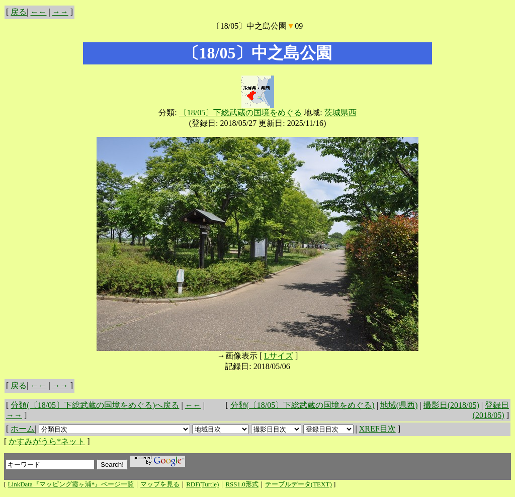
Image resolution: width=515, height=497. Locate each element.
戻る (19, 12)
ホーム (23, 428)
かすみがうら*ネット (47, 441)
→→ (60, 12)
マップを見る (160, 484)
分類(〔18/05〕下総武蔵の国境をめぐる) (302, 405)
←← (39, 12)
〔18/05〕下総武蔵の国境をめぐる (240, 112)
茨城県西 (340, 112)
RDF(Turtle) (202, 484)
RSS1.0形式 (241, 484)
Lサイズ (278, 355)
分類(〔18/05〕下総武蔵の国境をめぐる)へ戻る (95, 405)
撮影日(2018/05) (451, 405)
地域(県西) (399, 405)
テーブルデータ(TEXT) (298, 484)
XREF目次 (377, 428)
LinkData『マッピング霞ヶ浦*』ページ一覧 (71, 484)
